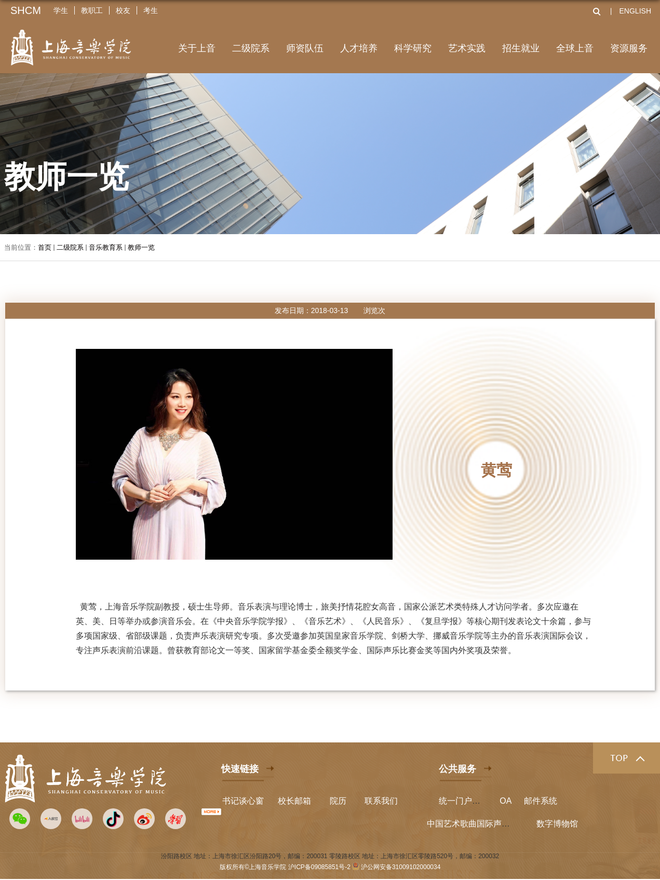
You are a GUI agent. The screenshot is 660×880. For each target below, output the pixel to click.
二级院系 (251, 48)
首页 (44, 247)
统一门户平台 (464, 800)
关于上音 (196, 48)
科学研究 (413, 48)
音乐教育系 (106, 247)
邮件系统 (540, 800)
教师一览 (141, 247)
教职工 (92, 10)
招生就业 (521, 48)
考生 (150, 10)
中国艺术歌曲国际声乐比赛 (477, 823)
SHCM (25, 10)
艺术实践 (467, 48)
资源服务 (629, 48)
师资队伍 (305, 48)
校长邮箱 (294, 800)
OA (505, 800)
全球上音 (575, 48)
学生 (60, 10)
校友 (123, 10)
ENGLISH (635, 11)
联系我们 (381, 800)
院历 (338, 800)
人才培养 (359, 48)
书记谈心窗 (243, 800)
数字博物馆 (557, 823)
